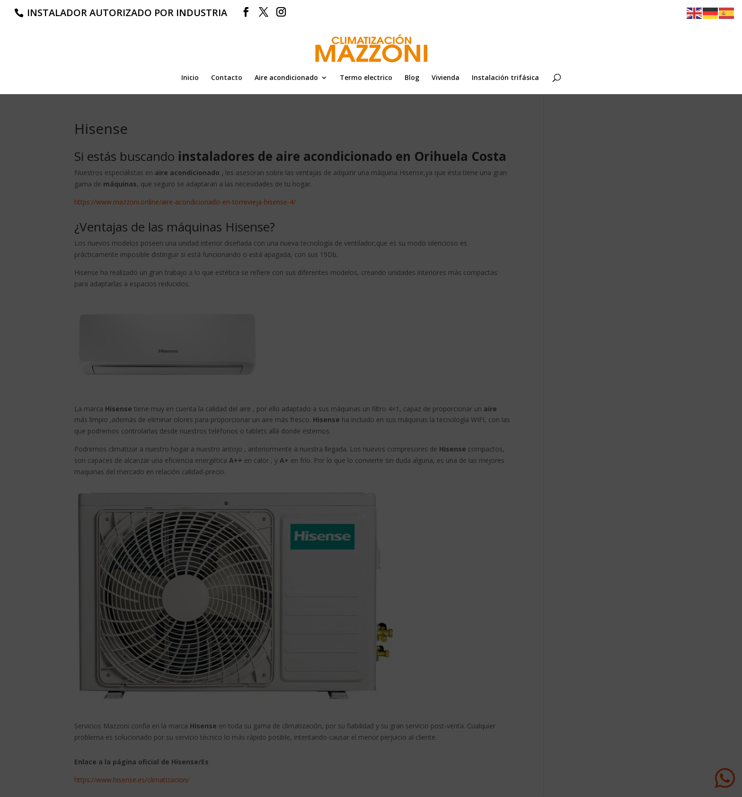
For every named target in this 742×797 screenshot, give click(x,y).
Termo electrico (366, 78)
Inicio (190, 78)
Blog (412, 78)
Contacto (226, 78)
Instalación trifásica (505, 78)
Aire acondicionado (286, 78)
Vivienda (445, 78)
